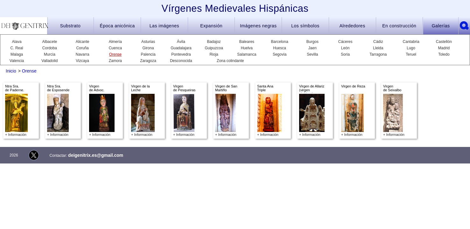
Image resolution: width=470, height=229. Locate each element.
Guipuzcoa (214, 48)
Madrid (444, 48)
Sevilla (312, 54)
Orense (115, 54)
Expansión (211, 25)
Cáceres (345, 41)
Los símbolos (305, 25)
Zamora (115, 61)
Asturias (148, 41)
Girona (148, 48)
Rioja (213, 54)
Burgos (312, 41)
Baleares (246, 41)
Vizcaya (82, 61)
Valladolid (49, 61)
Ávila (181, 41)
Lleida (378, 48)
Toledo (443, 54)
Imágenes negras (258, 25)
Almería (115, 41)
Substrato (70, 25)
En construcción (399, 25)
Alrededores (352, 25)
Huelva (247, 48)
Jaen (312, 48)
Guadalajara (181, 48)
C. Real (17, 48)
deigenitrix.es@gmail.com (95, 155)
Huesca (279, 48)
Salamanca (246, 54)
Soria (345, 54)
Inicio (11, 70)
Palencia (148, 54)
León (345, 48)
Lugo (411, 48)
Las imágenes (164, 25)
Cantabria (411, 41)
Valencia (17, 61)
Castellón (444, 41)
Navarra (82, 54)
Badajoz (214, 41)
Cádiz (378, 41)
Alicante (82, 41)
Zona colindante (230, 61)
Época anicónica (117, 25)
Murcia (49, 54)
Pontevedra (181, 54)
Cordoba (49, 48)
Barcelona (279, 41)
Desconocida (181, 61)
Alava (17, 41)
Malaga (17, 54)
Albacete (49, 41)
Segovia (279, 54)
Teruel (411, 54)
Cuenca (115, 48)
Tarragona (378, 54)
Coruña (82, 48)
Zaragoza (148, 61)
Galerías (441, 25)
